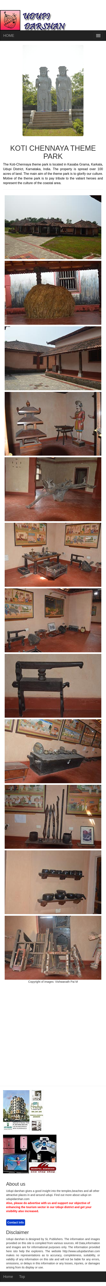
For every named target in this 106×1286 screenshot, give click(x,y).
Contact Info (15, 1222)
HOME (8, 36)
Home (8, 1277)
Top (22, 1277)
